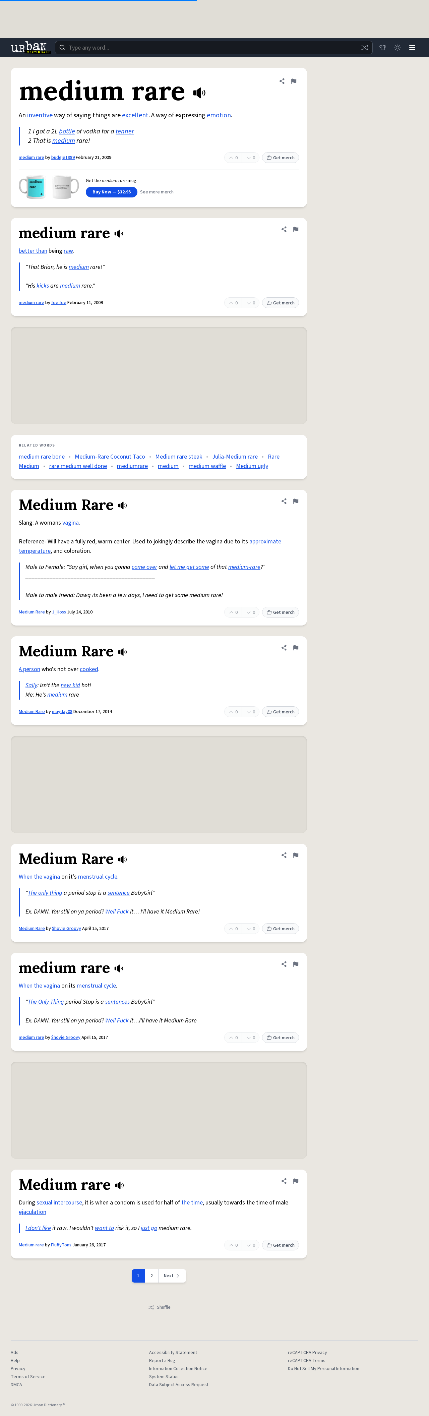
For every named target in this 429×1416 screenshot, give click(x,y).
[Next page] (172, 1276)
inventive (40, 115)
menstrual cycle (97, 877)
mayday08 (62, 711)
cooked (89, 669)
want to (104, 1228)
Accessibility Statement (173, 1352)
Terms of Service (28, 1376)
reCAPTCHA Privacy (307, 1352)
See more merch (157, 192)
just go (149, 1228)
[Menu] (412, 48)
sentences (117, 1002)
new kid (70, 685)
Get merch (280, 158)
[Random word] (365, 48)
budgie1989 (63, 157)
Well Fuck (117, 911)
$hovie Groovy (66, 928)
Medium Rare (32, 612)
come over (144, 567)
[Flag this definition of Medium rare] (295, 1181)
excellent (135, 115)
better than (33, 251)
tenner (125, 131)
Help (15, 1360)
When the (30, 877)
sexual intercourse (59, 1202)
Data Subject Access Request (178, 1384)
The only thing (45, 893)
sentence (119, 893)
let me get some (189, 567)
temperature (35, 551)
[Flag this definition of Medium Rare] (295, 501)
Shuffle (159, 1307)
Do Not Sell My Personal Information (323, 1368)
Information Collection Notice (178, 1368)
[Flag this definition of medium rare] (293, 81)
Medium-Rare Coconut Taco (110, 457)
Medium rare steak (178, 457)
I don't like (38, 1228)
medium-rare (244, 567)
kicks (43, 286)
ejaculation (32, 1212)
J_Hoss (59, 612)
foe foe (58, 302)
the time (192, 1202)
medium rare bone (42, 457)
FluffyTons (61, 1245)
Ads (14, 1352)
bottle (67, 131)
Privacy (18, 1368)
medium (63, 140)
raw (68, 251)
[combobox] (214, 47)
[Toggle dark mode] (397, 48)
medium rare (31, 157)
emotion (219, 115)
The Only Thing (46, 1002)
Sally (31, 685)
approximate (265, 541)
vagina (70, 523)
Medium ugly (252, 466)
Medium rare (31, 1245)
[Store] (383, 48)
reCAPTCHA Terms (306, 1360)
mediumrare (132, 466)
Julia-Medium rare (235, 457)
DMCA (16, 1384)
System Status (164, 1376)
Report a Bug (162, 1360)
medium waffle (207, 466)
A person (29, 669)
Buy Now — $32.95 (112, 192)
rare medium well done (78, 466)
